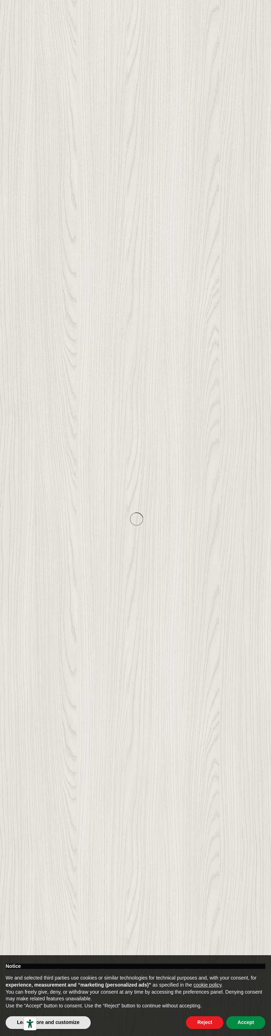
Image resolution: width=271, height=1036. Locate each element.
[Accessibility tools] (30, 1023)
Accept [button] (245, 1022)
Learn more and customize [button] (48, 1022)
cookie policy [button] (207, 985)
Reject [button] (204, 1022)
